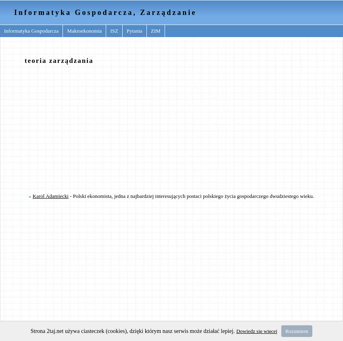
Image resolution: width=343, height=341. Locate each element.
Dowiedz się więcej (256, 331)
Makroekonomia (84, 31)
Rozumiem (296, 331)
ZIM (156, 31)
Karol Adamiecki (51, 196)
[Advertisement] (167, 128)
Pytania (134, 31)
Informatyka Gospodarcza (31, 31)
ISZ (114, 31)
